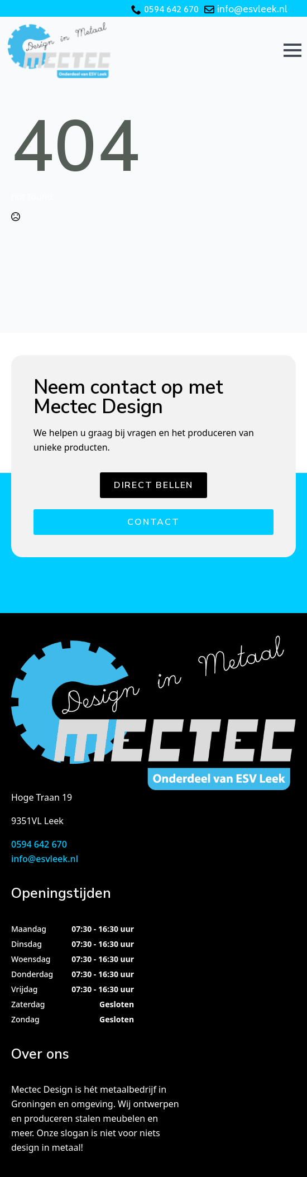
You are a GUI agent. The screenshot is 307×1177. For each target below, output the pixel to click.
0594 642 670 (171, 10)
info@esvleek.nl (252, 10)
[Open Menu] (292, 50)
